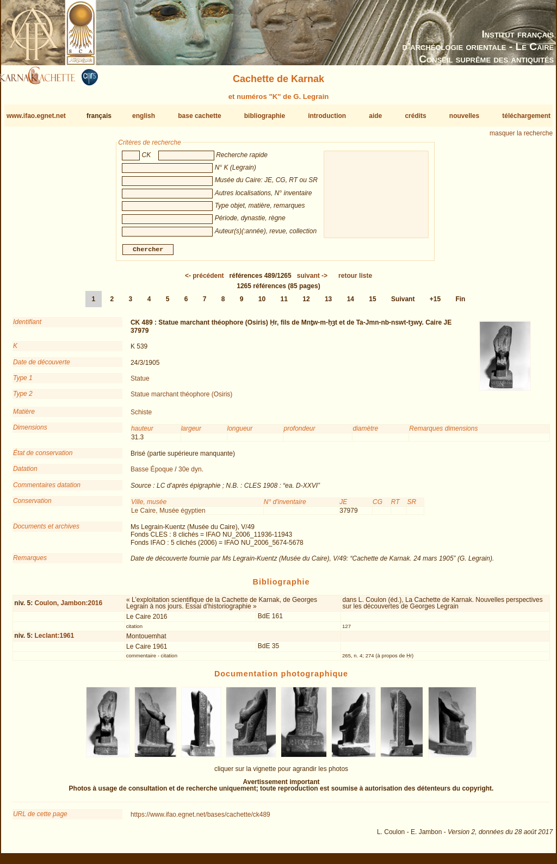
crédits (415, 116)
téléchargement (526, 116)
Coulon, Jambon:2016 (68, 607)
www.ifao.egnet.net (36, 116)
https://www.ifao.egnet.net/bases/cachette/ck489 (200, 819)
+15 (435, 303)
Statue (140, 383)
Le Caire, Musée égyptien (168, 514)
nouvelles (464, 116)
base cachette (199, 116)
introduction (327, 116)
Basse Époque (152, 473)
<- (204, 280)
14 (350, 303)
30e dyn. (190, 473)
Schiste (141, 416)
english (143, 116)
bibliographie (264, 116)
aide (375, 116)
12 (306, 303)
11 (284, 303)
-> (312, 280)
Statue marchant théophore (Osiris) (181, 398)
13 (328, 303)
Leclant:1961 (54, 640)
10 (261, 303)
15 (372, 303)
